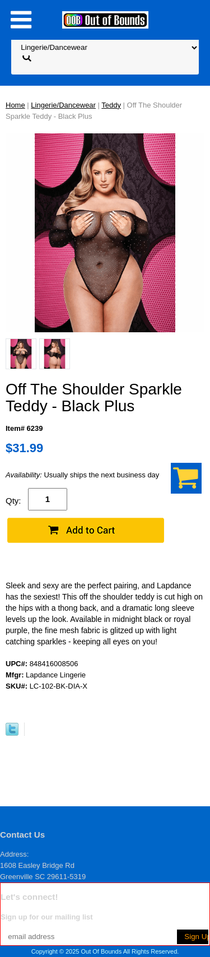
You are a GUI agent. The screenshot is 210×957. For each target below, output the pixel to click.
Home (15, 105)
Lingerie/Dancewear (63, 105)
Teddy (111, 105)
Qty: (13, 500)
